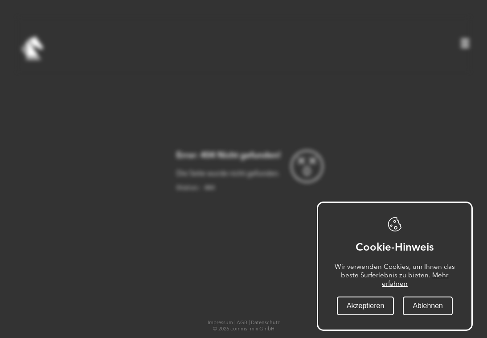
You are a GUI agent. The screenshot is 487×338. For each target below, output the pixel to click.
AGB (242, 322)
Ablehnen (428, 305)
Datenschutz (265, 322)
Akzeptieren (366, 305)
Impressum (220, 322)
